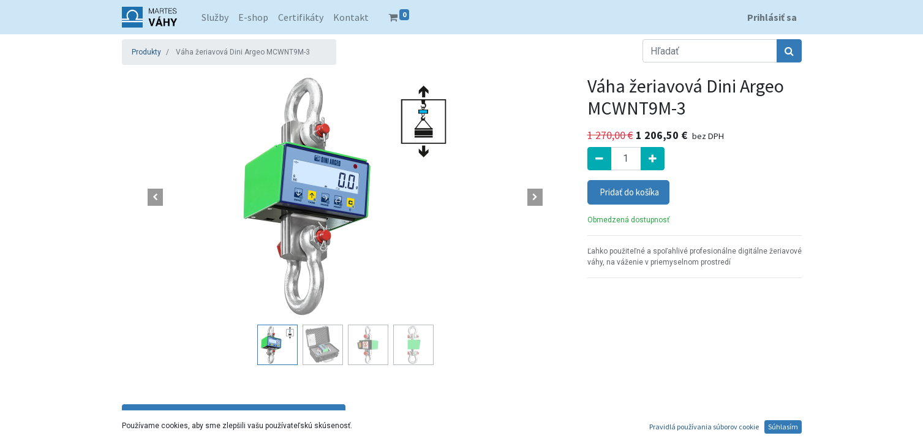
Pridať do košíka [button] (628, 192)
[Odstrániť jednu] (599, 158)
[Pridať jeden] (653, 158)
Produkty (146, 52)
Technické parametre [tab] (233, 414)
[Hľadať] (789, 50)
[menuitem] (215, 17)
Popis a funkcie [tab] (457, 414)
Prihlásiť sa (772, 17)
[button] (155, 197)
